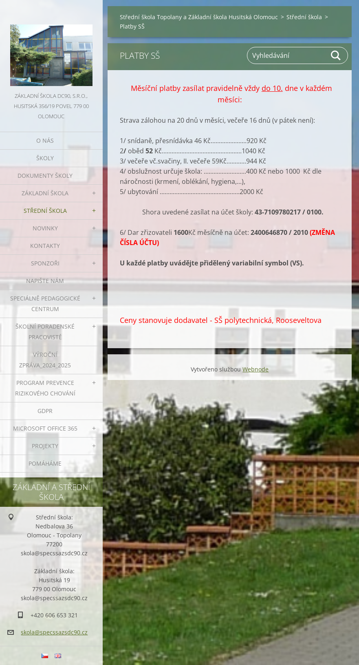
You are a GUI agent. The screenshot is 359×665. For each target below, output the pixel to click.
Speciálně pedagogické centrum (45, 303)
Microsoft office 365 (45, 428)
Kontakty (45, 246)
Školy (45, 158)
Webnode (255, 369)
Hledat (336, 55)
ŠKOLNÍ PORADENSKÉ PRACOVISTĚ (45, 332)
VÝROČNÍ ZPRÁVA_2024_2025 (45, 360)
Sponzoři (45, 263)
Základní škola (45, 193)
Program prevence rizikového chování (45, 388)
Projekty (45, 446)
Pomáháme (45, 463)
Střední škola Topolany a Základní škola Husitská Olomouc (199, 17)
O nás (45, 140)
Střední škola (45, 210)
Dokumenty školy (45, 175)
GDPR (45, 411)
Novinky (45, 228)
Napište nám (45, 281)
